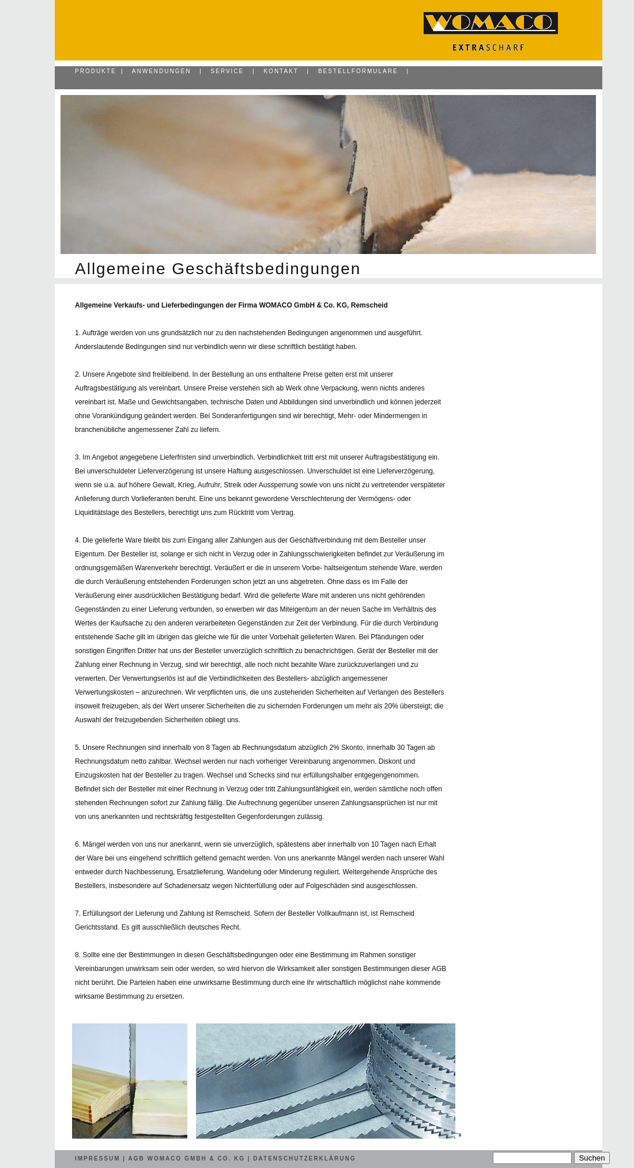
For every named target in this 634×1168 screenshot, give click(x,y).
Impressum (97, 1158)
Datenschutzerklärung (304, 1158)
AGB (137, 1158)
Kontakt (280, 71)
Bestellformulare (358, 71)
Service (227, 71)
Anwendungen (161, 71)
